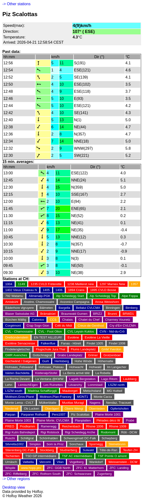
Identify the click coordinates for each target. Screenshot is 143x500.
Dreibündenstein (16, 337)
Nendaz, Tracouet (118, 402)
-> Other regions (16, 479)
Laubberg (129, 379)
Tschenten (12, 456)
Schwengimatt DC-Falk (80, 438)
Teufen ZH (130, 450)
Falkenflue (48, 343)
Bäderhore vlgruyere (19, 308)
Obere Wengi (74, 408)
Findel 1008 (117, 343)
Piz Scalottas (80, 414)
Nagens (94, 402)
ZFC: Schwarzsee (78, 474)
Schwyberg (109, 438)
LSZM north (116, 385)
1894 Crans (76, 290)
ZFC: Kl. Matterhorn (90, 468)
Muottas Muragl (73, 402)
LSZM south (13, 391)
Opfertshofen (120, 408)
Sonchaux (76, 444)
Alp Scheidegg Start (70, 296)
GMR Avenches (16, 355)
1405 (46, 290)
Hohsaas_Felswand (19, 367)
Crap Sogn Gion (38, 325)
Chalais (67, 319)
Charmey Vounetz (117, 319)
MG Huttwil (114, 391)
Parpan (10, 414)
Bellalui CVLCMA (88, 308)
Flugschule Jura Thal (50, 349)
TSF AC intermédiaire (77, 456)
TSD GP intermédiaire (40, 456)
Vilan (60, 462)
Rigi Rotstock (50, 432)
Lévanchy (75, 385)
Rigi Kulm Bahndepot (20, 432)
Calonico (38, 319)
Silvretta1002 (14, 444)
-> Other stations (16, 4)
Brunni (112, 313)
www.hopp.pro (31, 468)
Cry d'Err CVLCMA (123, 325)
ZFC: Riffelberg (16, 474)
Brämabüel (47, 313)
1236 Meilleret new (80, 284)
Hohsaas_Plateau (51, 367)
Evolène (73, 337)
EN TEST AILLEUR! (48, 337)
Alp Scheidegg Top (103, 296)
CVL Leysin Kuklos (81, 331)
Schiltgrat (27, 438)
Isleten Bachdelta (17, 373)
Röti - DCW (129, 432)
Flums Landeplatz (83, 349)
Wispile (10, 468)
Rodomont (108, 432)
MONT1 (82, 396)
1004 (8, 284)
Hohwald (95, 367)
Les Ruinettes (53, 385)
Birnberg (132, 308)
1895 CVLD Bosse (103, 290)
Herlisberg (62, 361)
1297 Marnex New (112, 284)
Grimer (93, 355)
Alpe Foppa (130, 296)
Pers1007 (58, 414)
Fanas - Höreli (71, 343)
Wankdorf (96, 462)
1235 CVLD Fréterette (46, 284)
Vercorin (45, 462)
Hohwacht (76, 367)
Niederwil (11, 408)
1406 (59, 290)
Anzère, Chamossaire (39, 302)
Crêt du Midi (63, 325)
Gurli (45, 361)
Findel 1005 (95, 343)
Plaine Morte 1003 (18, 420)
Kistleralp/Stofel (46, 373)
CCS (53, 319)
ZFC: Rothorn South (46, 474)
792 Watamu (14, 296)
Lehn (8, 385)
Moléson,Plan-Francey (55, 396)
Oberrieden (97, 408)
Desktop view (13, 487)
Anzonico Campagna (74, 302)
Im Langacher (116, 367)
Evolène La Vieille (97, 337)
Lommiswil (95, 385)
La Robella (103, 373)
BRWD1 (128, 313)
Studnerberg (68, 450)
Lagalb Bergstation (82, 379)
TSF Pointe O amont (112, 456)
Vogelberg (76, 462)
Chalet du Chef (89, 319)
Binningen (113, 308)
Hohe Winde (83, 361)
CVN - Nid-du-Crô (112, 331)
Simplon (35, 444)
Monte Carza (103, 396)
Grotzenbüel (112, 355)
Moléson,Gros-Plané (19, 396)
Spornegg (96, 444)
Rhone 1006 (94, 426)
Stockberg (47, 450)
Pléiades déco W (108, 420)
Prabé (130, 420)
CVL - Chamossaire (19, 331)
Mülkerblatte (47, 402)
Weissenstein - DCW (123, 462)
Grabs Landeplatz (69, 355)
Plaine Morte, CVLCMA (53, 420)
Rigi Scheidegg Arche (80, 432)
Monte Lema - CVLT (19, 402)
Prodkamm (27, 426)
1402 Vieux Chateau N (21, 290)
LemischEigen (28, 385)
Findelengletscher (17, 349)
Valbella (28, 462)
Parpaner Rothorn (33, 414)
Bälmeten (46, 308)
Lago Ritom (109, 379)
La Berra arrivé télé (76, 373)
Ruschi (10, 438)
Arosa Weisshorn (107, 302)
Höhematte (105, 361)
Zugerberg (104, 474)
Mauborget (70, 391)
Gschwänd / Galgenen (21, 361)
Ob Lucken (31, 408)
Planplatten (83, 420)
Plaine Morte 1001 (108, 414)
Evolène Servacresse (20, 343)
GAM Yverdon (111, 349)
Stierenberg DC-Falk (19, 450)
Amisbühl (11, 302)
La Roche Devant (17, 379)
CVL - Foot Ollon (50, 331)
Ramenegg (48, 426)
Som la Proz (55, 444)
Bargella (64, 308)
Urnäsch (11, 462)
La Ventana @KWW (49, 379)
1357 (134, 284)
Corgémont (13, 325)
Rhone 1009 (117, 426)
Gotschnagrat (42, 355)
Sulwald (88, 450)
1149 (21, 284)
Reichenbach (71, 426)
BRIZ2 (97, 313)
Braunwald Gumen (74, 313)
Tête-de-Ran (108, 450)
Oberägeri (52, 408)
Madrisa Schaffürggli (42, 391)
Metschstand (92, 391)
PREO (9, 426)
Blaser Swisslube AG (20, 313)
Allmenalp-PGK (39, 296)
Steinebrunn (117, 444)
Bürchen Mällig (15, 319)
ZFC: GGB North (58, 468)
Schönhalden (48, 438)
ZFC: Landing (119, 468)
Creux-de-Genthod (91, 325)
